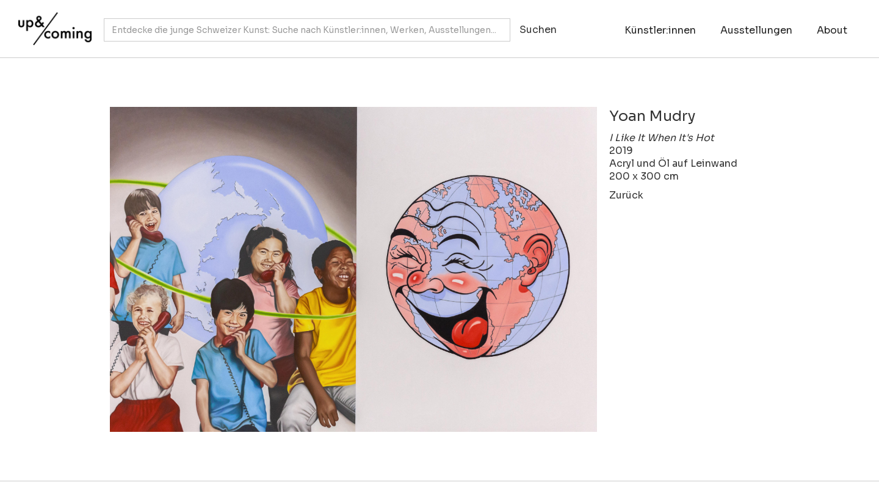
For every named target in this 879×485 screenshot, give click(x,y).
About (832, 30)
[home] (52, 22)
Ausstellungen (756, 30)
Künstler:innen (660, 30)
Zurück (626, 195)
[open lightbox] (353, 269)
